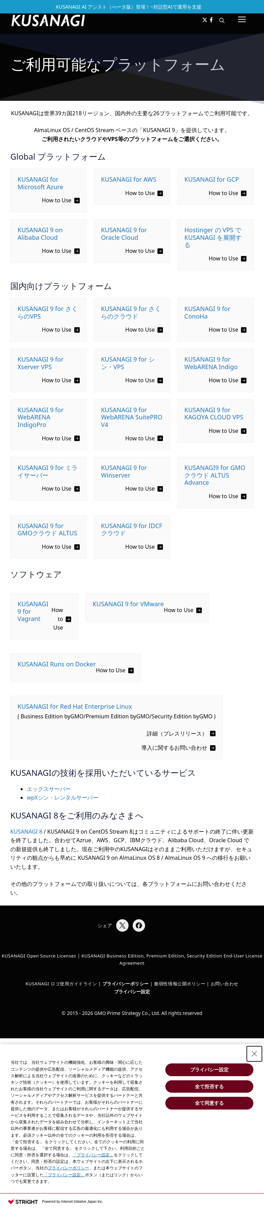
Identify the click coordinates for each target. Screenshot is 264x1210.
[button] (222, 20)
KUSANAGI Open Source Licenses (39, 956)
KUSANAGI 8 (26, 831)
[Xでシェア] (122, 925)
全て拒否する (209, 1086)
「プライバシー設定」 (93, 1155)
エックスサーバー (49, 789)
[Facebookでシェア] (139, 925)
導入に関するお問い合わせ (174, 747)
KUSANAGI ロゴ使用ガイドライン (61, 984)
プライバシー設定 (132, 991)
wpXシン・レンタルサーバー (62, 797)
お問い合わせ (225, 984)
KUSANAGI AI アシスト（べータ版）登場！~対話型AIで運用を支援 (128, 6)
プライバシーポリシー (68, 1168)
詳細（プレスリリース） (177, 733)
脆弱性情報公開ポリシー (179, 984)
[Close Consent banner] (254, 1053)
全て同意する (209, 1103)
